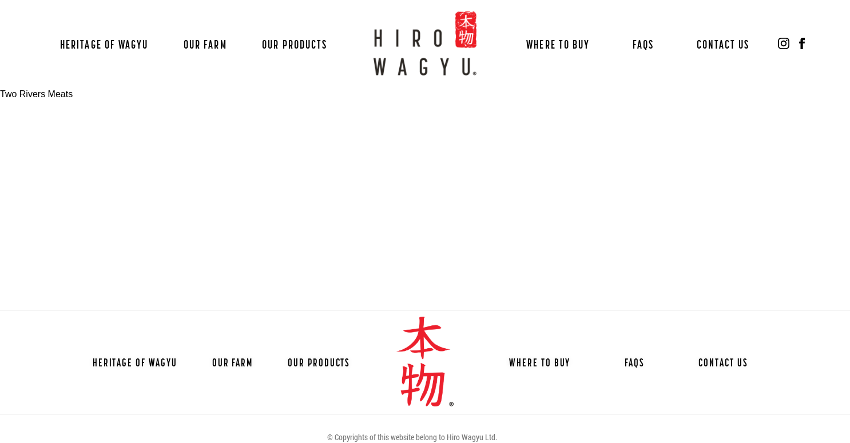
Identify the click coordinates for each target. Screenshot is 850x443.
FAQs (643, 44)
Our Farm (205, 44)
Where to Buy (558, 44)
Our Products (294, 44)
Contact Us (723, 44)
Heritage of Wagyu (104, 44)
